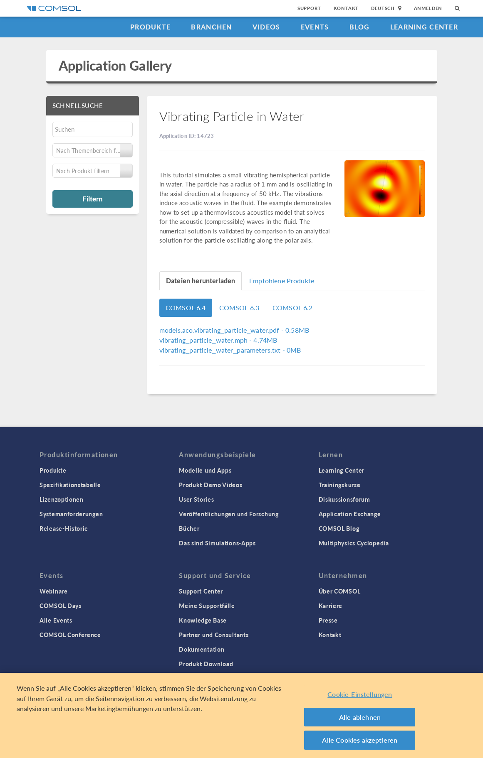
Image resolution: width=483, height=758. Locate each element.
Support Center (201, 591)
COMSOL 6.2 (292, 307)
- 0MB (230, 350)
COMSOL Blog (339, 528)
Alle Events (56, 620)
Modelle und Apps (205, 470)
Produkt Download (206, 664)
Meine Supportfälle (207, 605)
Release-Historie (64, 528)
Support (309, 8)
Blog (359, 27)
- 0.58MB (234, 330)
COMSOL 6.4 (186, 307)
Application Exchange (350, 514)
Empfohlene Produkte (281, 280)
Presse (328, 620)
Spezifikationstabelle (70, 485)
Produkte (150, 27)
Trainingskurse (340, 485)
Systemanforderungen (71, 514)
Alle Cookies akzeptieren (359, 740)
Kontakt (346, 8)
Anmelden (428, 8)
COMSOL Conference (70, 634)
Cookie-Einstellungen (359, 694)
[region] (241, 715)
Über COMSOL (340, 591)
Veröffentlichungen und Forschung (228, 514)
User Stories (196, 499)
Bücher (189, 528)
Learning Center (424, 27)
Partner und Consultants (213, 634)
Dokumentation (201, 649)
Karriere (331, 605)
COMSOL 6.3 (239, 307)
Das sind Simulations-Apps (217, 543)
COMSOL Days (61, 605)
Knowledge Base (203, 620)
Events (315, 27)
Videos (266, 27)
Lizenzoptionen (62, 499)
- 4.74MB (218, 340)
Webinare (54, 591)
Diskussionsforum (344, 499)
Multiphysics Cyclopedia (354, 543)
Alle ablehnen (360, 717)
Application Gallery (115, 65)
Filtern (92, 199)
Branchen (211, 27)
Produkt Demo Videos (210, 485)
